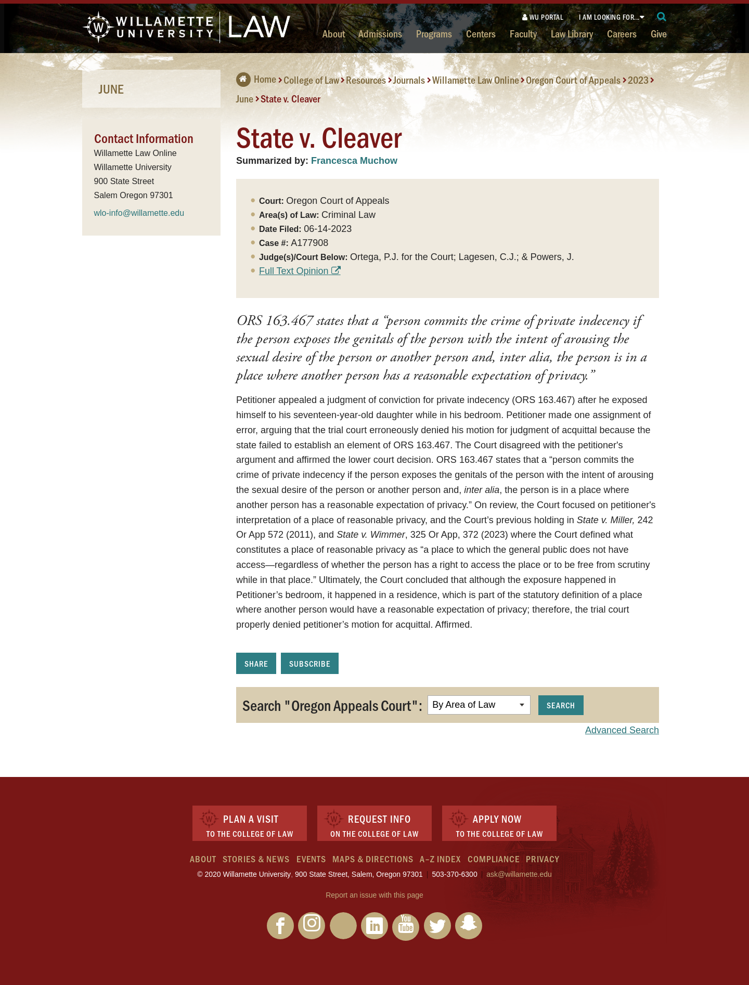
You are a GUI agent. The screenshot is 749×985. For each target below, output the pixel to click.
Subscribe (309, 663)
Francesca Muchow (354, 160)
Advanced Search (622, 730)
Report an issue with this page (374, 895)
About (333, 33)
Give (659, 33)
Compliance (494, 858)
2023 (638, 79)
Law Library (572, 33)
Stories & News (256, 858)
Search (561, 704)
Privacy (542, 858)
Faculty (523, 33)
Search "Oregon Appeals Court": (332, 705)
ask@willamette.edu (519, 874)
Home (256, 78)
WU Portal (543, 17)
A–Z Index (440, 858)
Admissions (380, 33)
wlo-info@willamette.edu (139, 213)
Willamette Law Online (475, 79)
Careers (622, 33)
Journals (409, 79)
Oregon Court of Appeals (573, 79)
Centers (481, 33)
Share (256, 663)
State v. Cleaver (290, 98)
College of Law (311, 79)
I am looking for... (609, 17)
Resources (366, 79)
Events (311, 858)
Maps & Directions (373, 858)
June (244, 98)
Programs (434, 33)
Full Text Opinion (294, 271)
